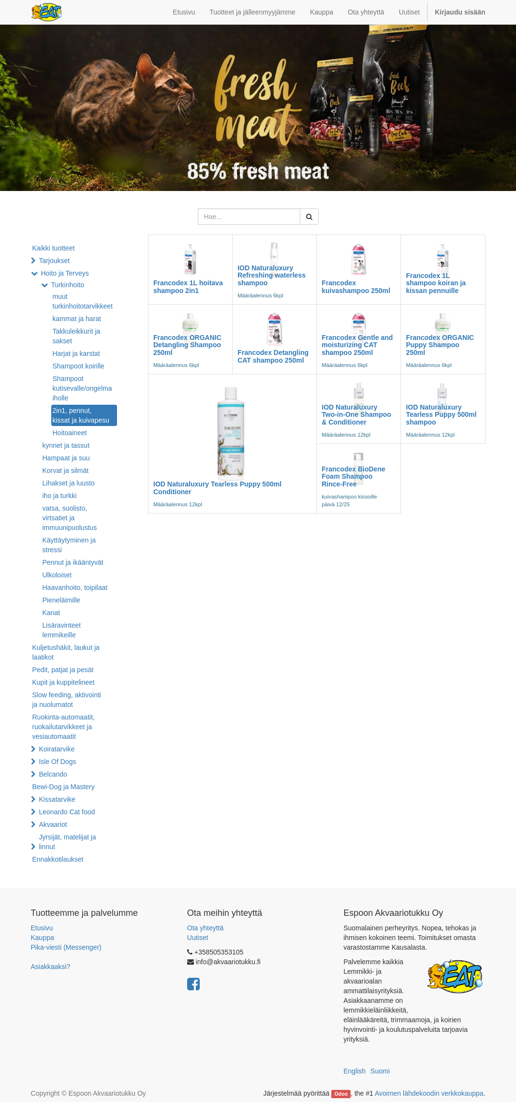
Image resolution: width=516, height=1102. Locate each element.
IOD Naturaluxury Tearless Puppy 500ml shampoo (441, 414)
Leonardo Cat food (67, 812)
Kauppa (42, 937)
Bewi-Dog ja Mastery (63, 787)
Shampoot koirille (78, 366)
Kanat (51, 613)
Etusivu (42, 928)
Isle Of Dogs (57, 761)
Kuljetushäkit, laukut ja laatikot (66, 652)
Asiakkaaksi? (51, 966)
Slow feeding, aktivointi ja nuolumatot (66, 699)
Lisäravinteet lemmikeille (62, 630)
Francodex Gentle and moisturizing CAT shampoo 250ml (357, 345)
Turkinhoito (67, 285)
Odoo (340, 1094)
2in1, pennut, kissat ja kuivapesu (81, 415)
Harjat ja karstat (76, 353)
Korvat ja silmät (66, 470)
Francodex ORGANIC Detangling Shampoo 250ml (187, 345)
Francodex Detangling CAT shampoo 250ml (273, 356)
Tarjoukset (54, 260)
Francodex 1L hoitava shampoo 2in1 (188, 286)
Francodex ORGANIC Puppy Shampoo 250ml (440, 345)
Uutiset (197, 937)
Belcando (53, 774)
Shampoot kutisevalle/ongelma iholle (82, 388)
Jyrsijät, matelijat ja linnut (67, 842)
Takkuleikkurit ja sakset (77, 336)
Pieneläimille (62, 600)
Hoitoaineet (70, 433)
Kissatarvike (57, 799)
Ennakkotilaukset (58, 859)
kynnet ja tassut (66, 445)
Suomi (380, 1071)
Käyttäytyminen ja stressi (69, 545)
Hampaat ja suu (66, 458)
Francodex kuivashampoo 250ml (356, 286)
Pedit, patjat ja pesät (63, 670)
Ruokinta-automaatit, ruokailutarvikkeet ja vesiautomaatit (63, 726)
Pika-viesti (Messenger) (66, 947)
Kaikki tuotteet (53, 248)
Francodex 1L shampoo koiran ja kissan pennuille (436, 283)
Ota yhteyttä (205, 928)
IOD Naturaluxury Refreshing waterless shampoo (271, 275)
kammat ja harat (77, 319)
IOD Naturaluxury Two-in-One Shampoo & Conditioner (356, 414)
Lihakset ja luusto (69, 483)
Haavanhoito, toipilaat (75, 587)
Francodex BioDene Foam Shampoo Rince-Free (353, 476)
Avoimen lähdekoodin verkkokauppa (429, 1093)
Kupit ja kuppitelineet (63, 682)
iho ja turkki (60, 496)
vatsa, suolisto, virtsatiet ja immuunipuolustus (70, 517)
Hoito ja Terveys (64, 273)
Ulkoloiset (57, 575)
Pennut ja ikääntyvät (73, 562)
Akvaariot (53, 824)
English (354, 1071)
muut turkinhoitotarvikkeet (83, 301)
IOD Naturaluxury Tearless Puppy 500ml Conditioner (217, 487)
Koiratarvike (56, 749)
